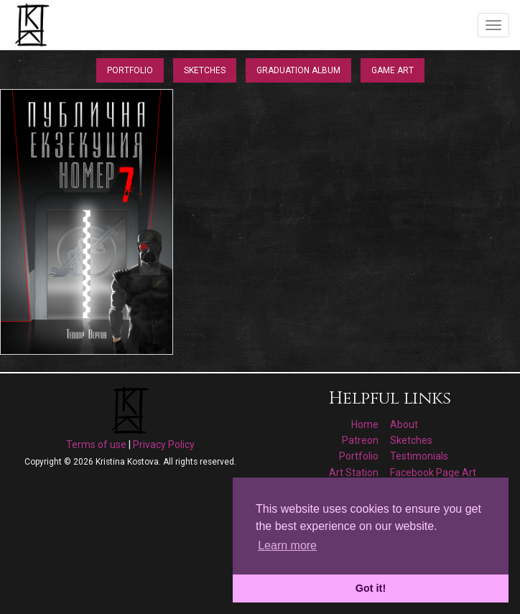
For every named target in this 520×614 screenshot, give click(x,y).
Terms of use (96, 444)
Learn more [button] (287, 545)
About (404, 424)
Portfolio (130, 70)
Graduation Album (298, 70)
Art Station (354, 472)
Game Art (392, 70)
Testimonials (419, 456)
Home (365, 424)
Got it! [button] (371, 588)
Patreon (360, 440)
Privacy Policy (164, 444)
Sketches (205, 70)
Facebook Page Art (433, 472)
